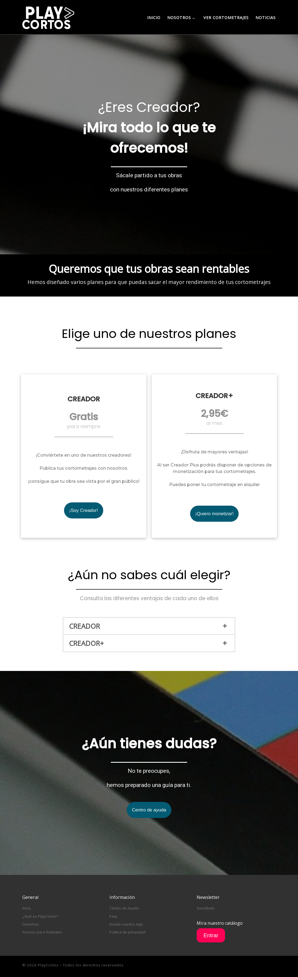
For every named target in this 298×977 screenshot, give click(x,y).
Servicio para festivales (42, 932)
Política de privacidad (127, 932)
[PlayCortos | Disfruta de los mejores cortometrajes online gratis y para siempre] (48, 16)
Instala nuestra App (126, 924)
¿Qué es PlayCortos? (40, 916)
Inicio (26, 908)
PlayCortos (48, 965)
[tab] (149, 626)
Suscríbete (205, 908)
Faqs (114, 916)
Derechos (30, 924)
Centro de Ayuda (124, 908)
